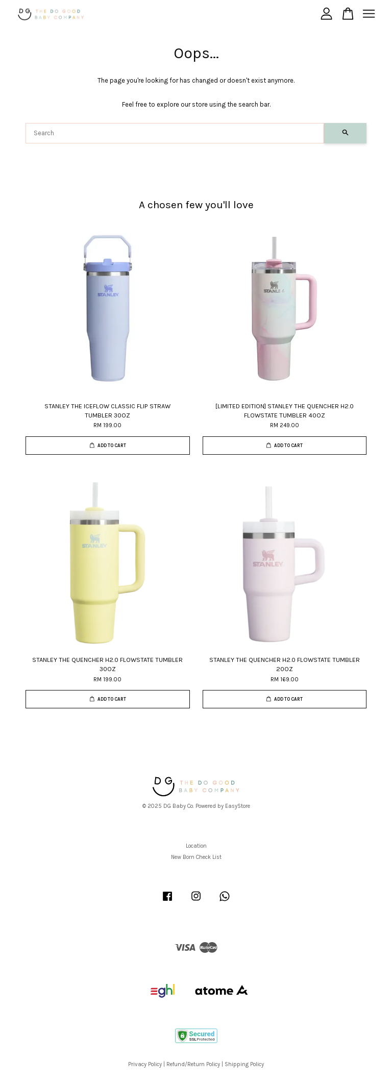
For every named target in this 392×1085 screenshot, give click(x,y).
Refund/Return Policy (193, 1064)
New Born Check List (196, 857)
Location (196, 846)
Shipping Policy (244, 1064)
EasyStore (237, 806)
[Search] (175, 133)
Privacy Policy (145, 1064)
